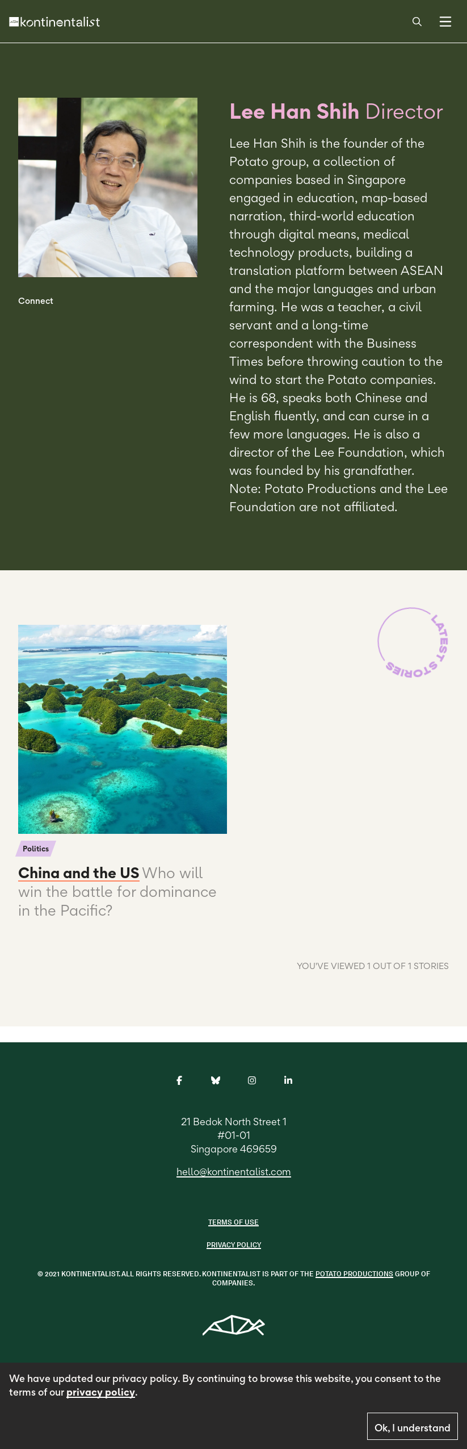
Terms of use (233, 1222)
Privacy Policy (234, 1245)
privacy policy (100, 1392)
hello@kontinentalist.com (233, 1171)
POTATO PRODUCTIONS (354, 1274)
